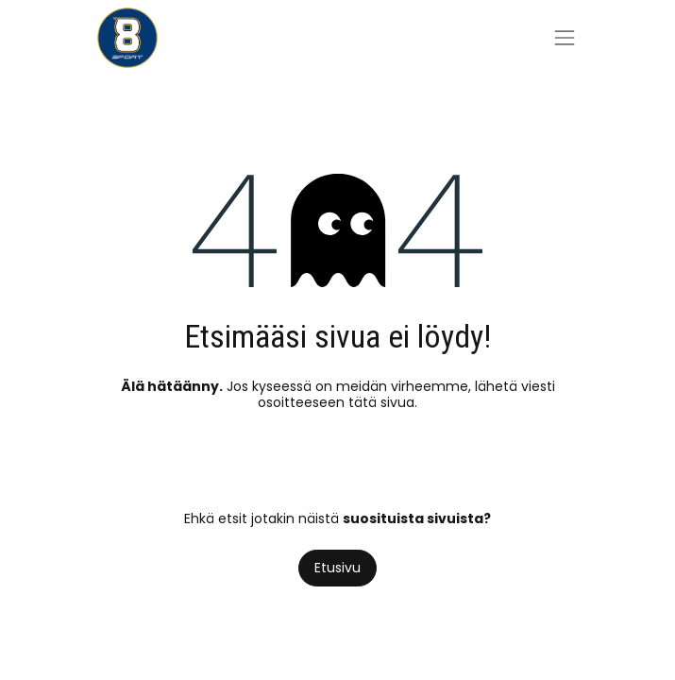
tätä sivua (381, 402)
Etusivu (337, 567)
